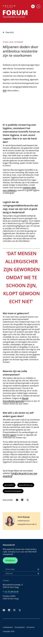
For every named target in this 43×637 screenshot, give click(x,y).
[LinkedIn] (22, 500)
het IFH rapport (9, 435)
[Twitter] (27, 500)
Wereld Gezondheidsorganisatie (15, 399)
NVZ (4, 90)
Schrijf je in (10, 560)
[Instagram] (14, 610)
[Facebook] (17, 500)
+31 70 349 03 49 (11, 591)
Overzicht (8, 32)
